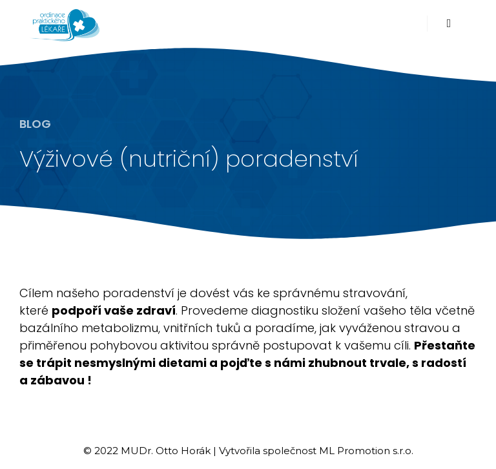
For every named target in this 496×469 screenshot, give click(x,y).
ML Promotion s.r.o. (366, 450)
